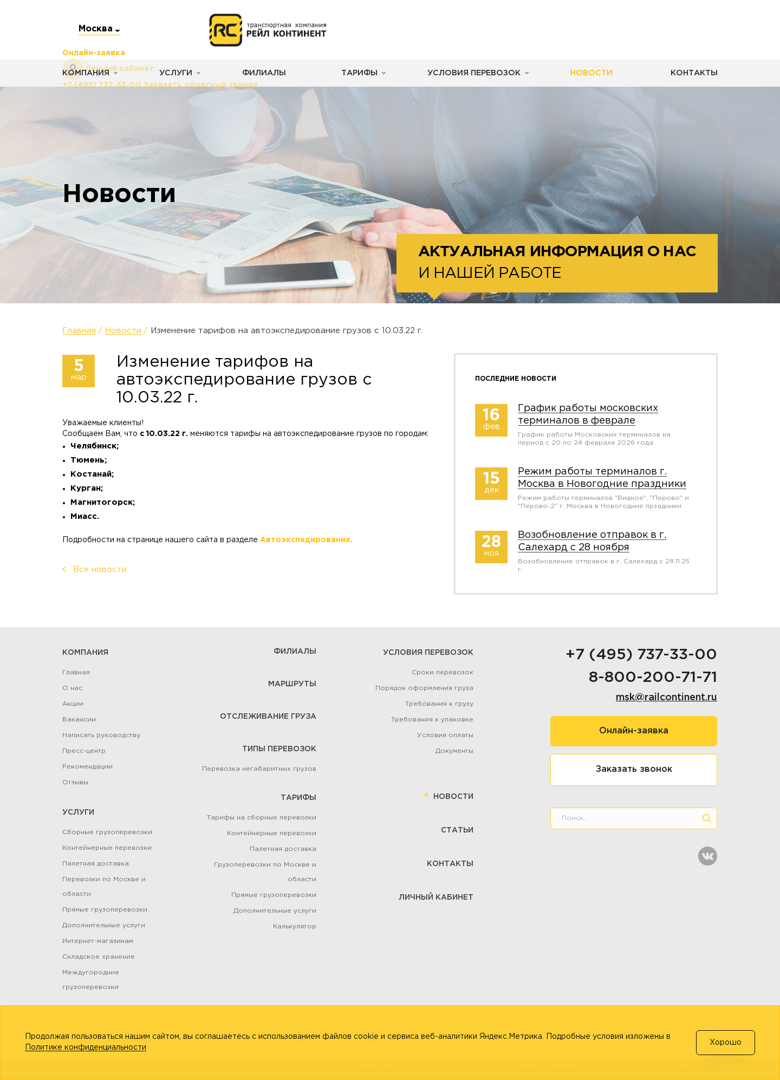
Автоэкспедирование (305, 540)
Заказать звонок (634, 769)
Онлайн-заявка (633, 731)
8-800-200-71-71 (653, 677)
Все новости (100, 569)
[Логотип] (268, 30)
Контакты (694, 73)
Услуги (174, 73)
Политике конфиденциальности (85, 1047)
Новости (584, 73)
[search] (707, 818)
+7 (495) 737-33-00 (641, 654)
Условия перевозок (469, 73)
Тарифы (356, 73)
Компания (85, 73)
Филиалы (261, 73)
